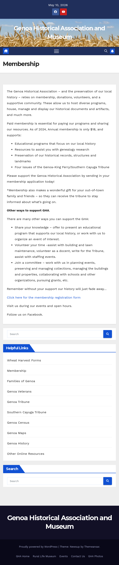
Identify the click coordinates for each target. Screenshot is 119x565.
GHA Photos (95, 556)
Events (63, 556)
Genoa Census (18, 422)
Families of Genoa (21, 381)
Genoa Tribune (18, 402)
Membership (16, 371)
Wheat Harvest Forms (24, 360)
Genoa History (18, 443)
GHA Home (23, 556)
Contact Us (78, 556)
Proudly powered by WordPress (38, 546)
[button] (105, 51)
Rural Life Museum (44, 556)
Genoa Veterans (19, 391)
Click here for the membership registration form (44, 297)
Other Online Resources (25, 454)
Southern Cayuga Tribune (26, 412)
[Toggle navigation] (56, 51)
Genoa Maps (16, 433)
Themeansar (91, 546)
